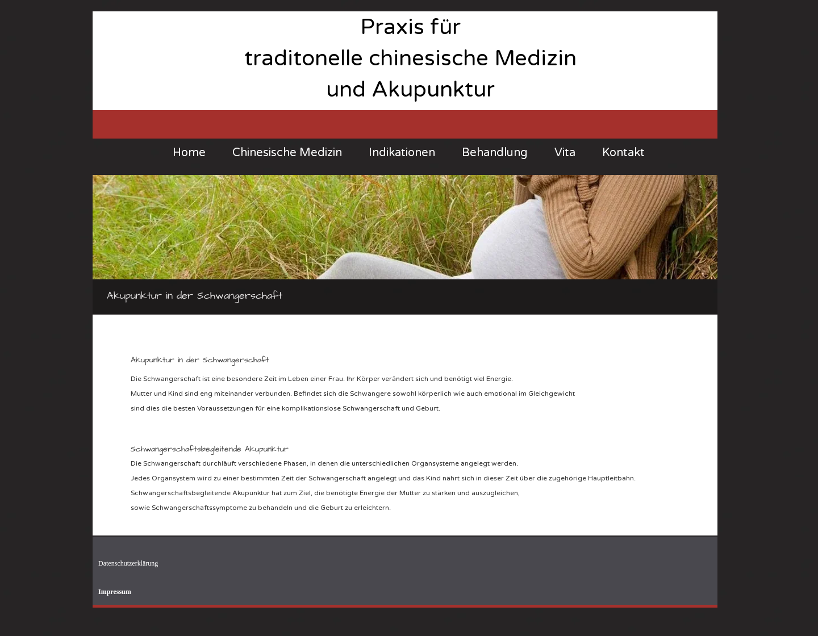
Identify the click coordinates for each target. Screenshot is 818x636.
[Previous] (108, 245)
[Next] (701, 245)
